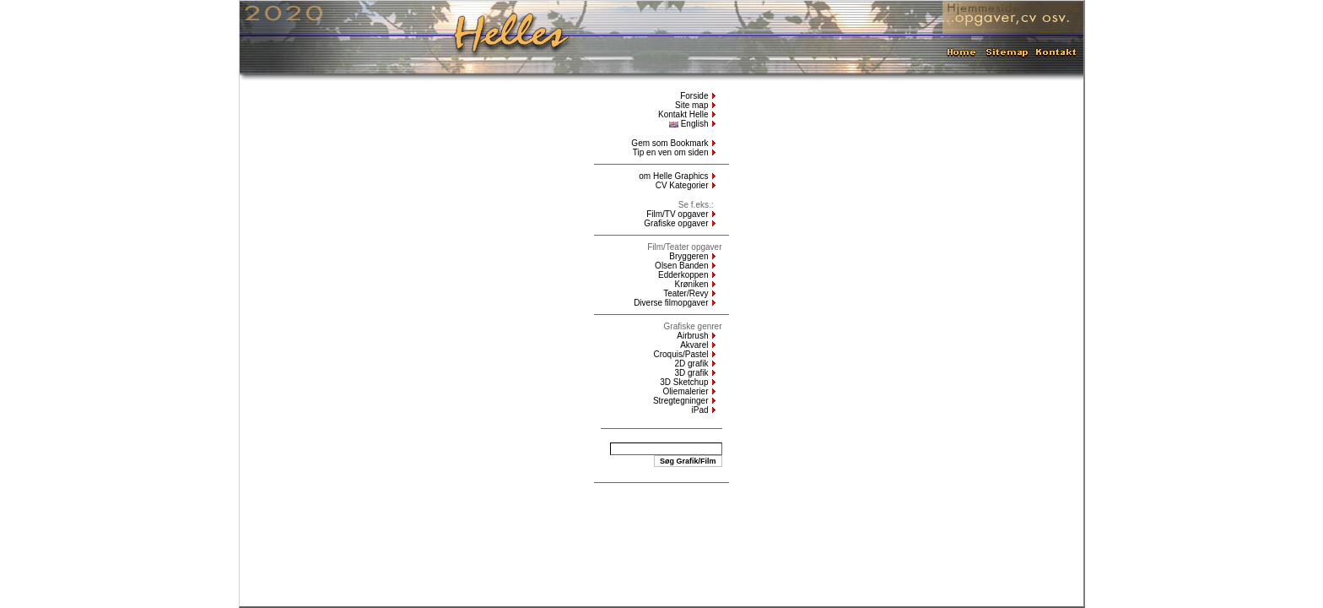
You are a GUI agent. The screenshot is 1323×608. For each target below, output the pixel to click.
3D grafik (691, 372)
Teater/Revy (685, 293)
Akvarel (694, 345)
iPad (699, 410)
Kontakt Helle (683, 114)
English (689, 123)
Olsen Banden (681, 265)
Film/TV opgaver (677, 214)
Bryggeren (688, 256)
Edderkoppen (683, 275)
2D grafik (691, 363)
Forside (694, 95)
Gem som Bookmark (669, 143)
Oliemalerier (686, 391)
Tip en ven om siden (671, 152)
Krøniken (691, 284)
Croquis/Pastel (680, 354)
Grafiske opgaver (676, 223)
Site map (691, 105)
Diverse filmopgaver (671, 302)
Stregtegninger (681, 400)
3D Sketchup (684, 382)
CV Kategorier (682, 185)
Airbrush (692, 335)
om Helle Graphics (673, 176)
